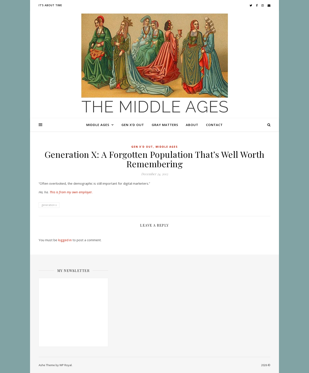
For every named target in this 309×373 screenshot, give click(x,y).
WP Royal (65, 365)
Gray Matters (165, 125)
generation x (49, 205)
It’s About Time (50, 5)
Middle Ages (97, 125)
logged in (65, 240)
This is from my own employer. (71, 192)
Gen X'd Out (142, 147)
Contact (214, 125)
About (192, 125)
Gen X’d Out (132, 125)
